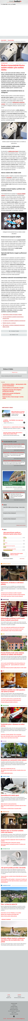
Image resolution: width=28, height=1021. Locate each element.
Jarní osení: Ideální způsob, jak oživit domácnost (11, 700)
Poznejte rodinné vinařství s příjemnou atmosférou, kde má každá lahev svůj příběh (13, 940)
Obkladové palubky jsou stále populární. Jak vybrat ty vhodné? (13, 690)
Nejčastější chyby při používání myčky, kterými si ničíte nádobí (13, 667)
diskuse (4, 504)
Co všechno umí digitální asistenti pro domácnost (14, 320)
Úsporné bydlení (11, 40)
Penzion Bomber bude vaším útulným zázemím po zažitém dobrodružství (12, 653)
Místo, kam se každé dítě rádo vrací (8, 768)
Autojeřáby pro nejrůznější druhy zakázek (14, 760)
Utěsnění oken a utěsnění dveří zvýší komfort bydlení (14, 452)
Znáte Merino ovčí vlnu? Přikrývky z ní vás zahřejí (11, 912)
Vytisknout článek (14, 331)
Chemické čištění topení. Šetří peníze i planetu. (10, 842)
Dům (4, 634)
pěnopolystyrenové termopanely (9, 545)
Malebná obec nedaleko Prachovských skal (10, 914)
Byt (3, 671)
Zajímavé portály (14, 1003)
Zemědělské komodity (14, 1014)
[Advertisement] (14, 21)
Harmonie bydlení (6, 885)
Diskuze (14, 1004)
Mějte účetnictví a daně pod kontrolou (8, 804)
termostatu (9, 177)
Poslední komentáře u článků (9, 441)
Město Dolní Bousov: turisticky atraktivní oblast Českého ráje (18, 412)
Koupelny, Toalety (7, 563)
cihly (4, 539)
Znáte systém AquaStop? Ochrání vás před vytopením (12, 596)
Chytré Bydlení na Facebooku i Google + (13, 387)
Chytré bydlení (3, 40)
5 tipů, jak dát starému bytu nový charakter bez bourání (12, 629)
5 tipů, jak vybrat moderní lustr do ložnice (12, 460)
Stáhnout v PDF (14, 334)
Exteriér (4, 741)
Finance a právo (6, 776)
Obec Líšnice (14, 1012)
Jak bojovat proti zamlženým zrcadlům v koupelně (11, 592)
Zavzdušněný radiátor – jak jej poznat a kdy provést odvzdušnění (14, 384)
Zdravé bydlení (6, 811)
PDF (25, 63)
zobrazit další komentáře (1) (19, 450)
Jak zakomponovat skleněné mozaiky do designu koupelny (13, 594)
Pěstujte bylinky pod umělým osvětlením (9, 702)
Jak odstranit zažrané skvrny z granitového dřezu (11, 698)
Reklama (19, 996)
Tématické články (14, 1006)
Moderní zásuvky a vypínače (9, 323)
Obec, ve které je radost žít (9, 904)
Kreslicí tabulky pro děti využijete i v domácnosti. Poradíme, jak (14, 879)
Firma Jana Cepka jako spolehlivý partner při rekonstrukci (13, 627)
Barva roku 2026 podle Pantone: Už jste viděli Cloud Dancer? (13, 736)
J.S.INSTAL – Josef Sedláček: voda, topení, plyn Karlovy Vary (13, 421)
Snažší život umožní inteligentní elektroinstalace (11, 394)
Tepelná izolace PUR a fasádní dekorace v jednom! (16, 554)
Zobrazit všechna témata (20, 525)
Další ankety (22, 558)
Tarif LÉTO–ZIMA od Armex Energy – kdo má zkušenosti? (15, 507)
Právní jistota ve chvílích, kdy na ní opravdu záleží (11, 808)
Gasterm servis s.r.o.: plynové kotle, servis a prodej (13, 427)
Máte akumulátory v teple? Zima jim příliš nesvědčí (11, 630)
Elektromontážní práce (14, 1009)
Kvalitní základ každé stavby (7, 773)
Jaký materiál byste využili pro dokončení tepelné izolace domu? (12, 533)
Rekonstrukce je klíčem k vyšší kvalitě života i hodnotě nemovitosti (13, 619)
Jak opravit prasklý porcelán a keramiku (13, 867)
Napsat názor (14, 372)
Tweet (2, 341)
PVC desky (5, 542)
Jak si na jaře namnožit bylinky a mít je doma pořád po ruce (13, 663)
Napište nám (8, 997)
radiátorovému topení (13, 151)
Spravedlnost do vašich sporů (10, 795)
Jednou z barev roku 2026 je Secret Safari (9, 737)
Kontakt (8, 996)
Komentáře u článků (14, 1008)
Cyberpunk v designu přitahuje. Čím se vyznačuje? (11, 734)
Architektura (6, 705)
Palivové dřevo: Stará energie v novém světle (13, 397)
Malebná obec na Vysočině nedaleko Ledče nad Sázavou (12, 831)
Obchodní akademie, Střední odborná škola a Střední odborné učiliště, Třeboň (12, 433)
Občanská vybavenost (6, 919)
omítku (4, 536)
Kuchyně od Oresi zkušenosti (9, 513)
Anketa (4, 529)
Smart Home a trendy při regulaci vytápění (12, 314)
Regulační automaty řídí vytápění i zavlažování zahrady (12, 390)
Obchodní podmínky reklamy (19, 997)
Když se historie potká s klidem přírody (9, 916)
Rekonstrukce (6, 599)
